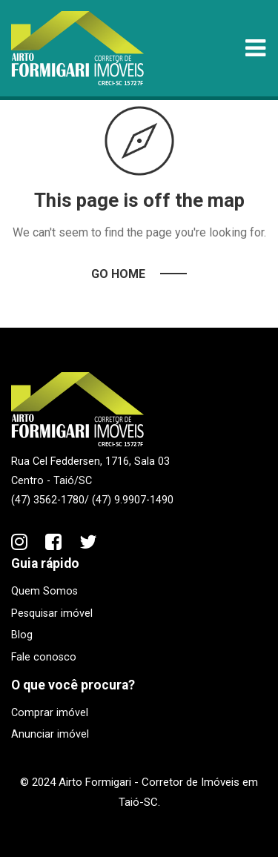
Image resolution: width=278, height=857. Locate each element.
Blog (22, 635)
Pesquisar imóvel (52, 613)
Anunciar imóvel (50, 734)
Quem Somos (44, 591)
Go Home (118, 274)
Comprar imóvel (49, 713)
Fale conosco (43, 657)
